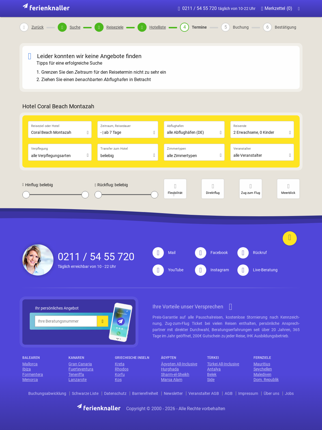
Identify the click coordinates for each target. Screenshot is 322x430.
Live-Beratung (257, 270)
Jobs (289, 393)
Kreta (119, 364)
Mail (164, 252)
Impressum (248, 393)
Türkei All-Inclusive (223, 364)
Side (210, 379)
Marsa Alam (171, 379)
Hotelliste (157, 27)
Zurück (37, 27)
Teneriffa (76, 374)
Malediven (262, 374)
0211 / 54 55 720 (217, 8)
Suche (75, 27)
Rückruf (252, 252)
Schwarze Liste (85, 393)
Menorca (30, 379)
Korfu (120, 374)
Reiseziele (114, 27)
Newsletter (173, 393)
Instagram (212, 270)
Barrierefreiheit (145, 393)
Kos (118, 379)
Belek (211, 374)
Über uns (271, 393)
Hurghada (170, 369)
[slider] (26, 194)
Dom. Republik (266, 379)
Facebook (211, 252)
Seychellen (263, 369)
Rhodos (121, 369)
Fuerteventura (80, 369)
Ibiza (26, 369)
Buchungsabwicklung (47, 393)
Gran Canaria (80, 364)
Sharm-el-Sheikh (175, 374)
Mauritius (262, 364)
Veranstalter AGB (203, 393)
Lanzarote (77, 379)
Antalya (214, 369)
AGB (229, 393)
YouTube (168, 270)
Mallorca (30, 364)
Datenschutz (115, 393)
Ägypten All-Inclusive (179, 364)
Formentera (32, 374)
